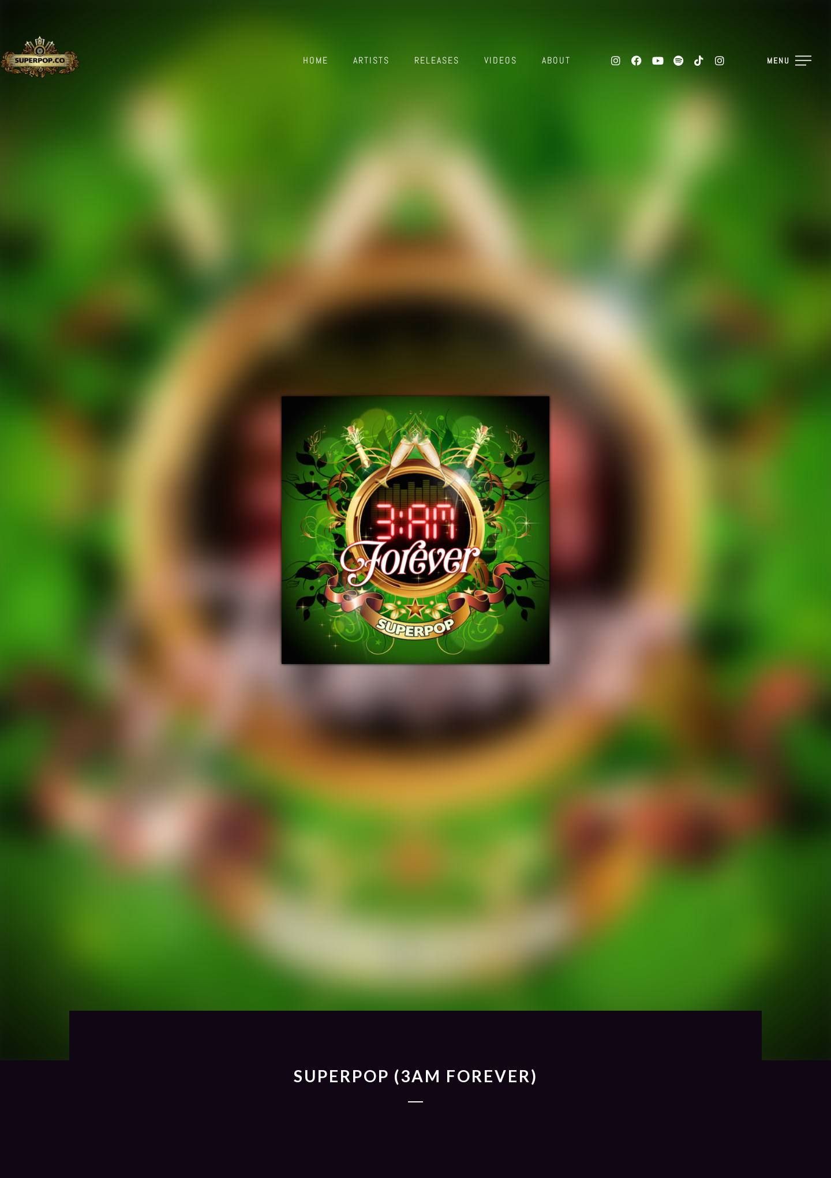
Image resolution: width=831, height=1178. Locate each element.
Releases (436, 60)
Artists (371, 60)
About (556, 60)
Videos (500, 60)
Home (315, 60)
